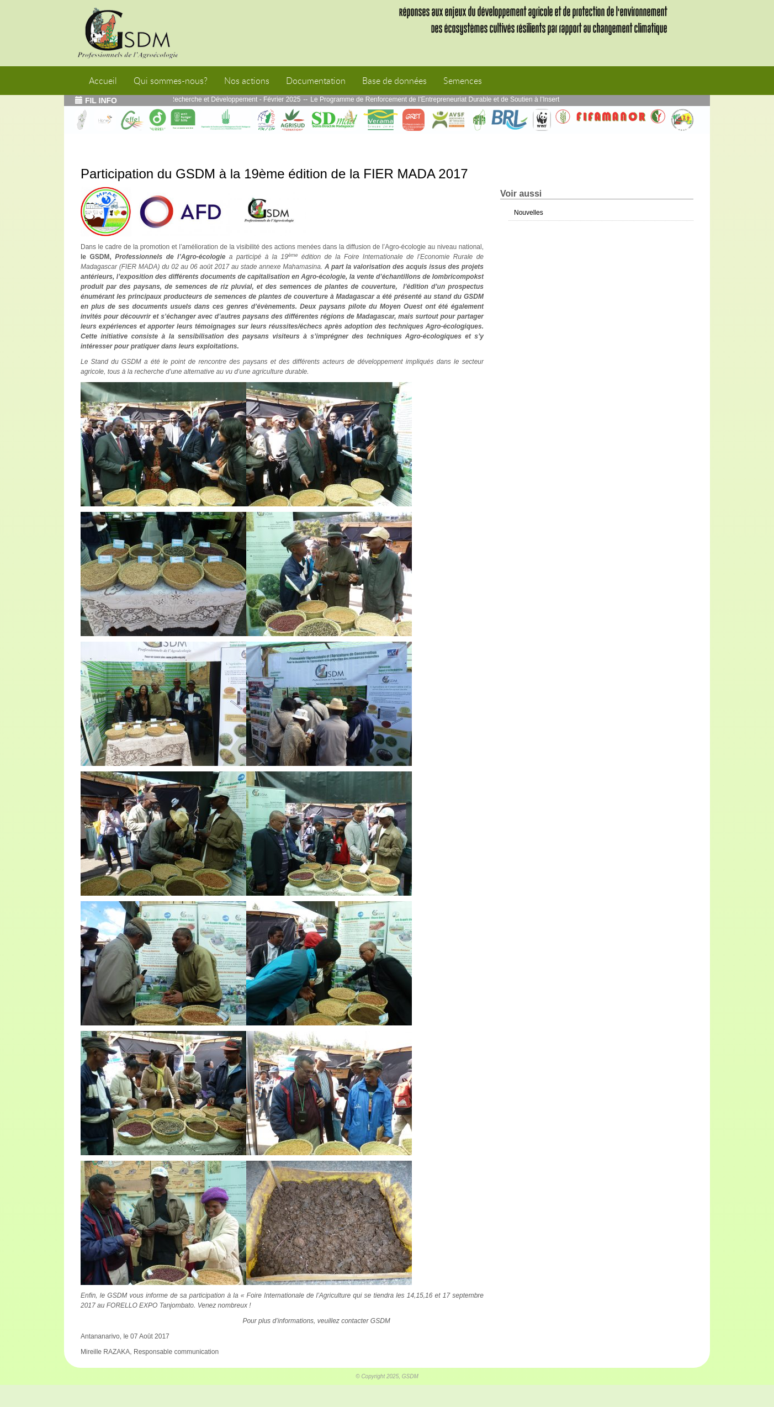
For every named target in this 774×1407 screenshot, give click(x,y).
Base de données (394, 81)
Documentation (316, 81)
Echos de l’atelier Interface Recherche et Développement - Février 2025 (201, 99)
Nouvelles (528, 212)
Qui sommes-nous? (171, 81)
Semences (462, 81)
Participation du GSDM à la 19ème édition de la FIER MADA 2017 (274, 173)
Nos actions (246, 81)
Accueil (103, 81)
